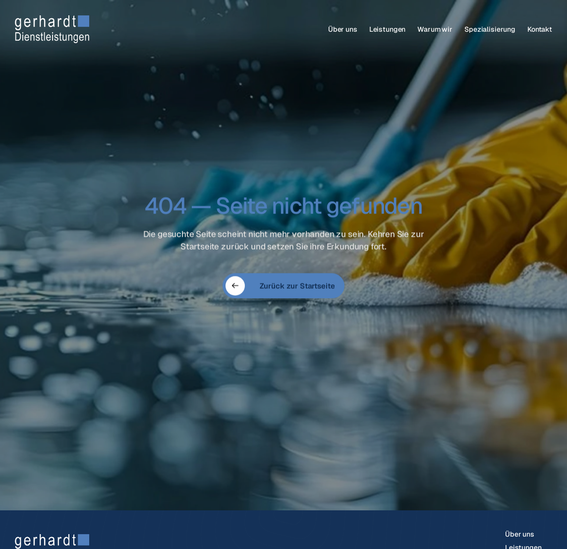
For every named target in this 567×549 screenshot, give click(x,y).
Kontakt (539, 29)
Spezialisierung (489, 29)
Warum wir (435, 29)
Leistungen (387, 29)
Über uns (342, 29)
